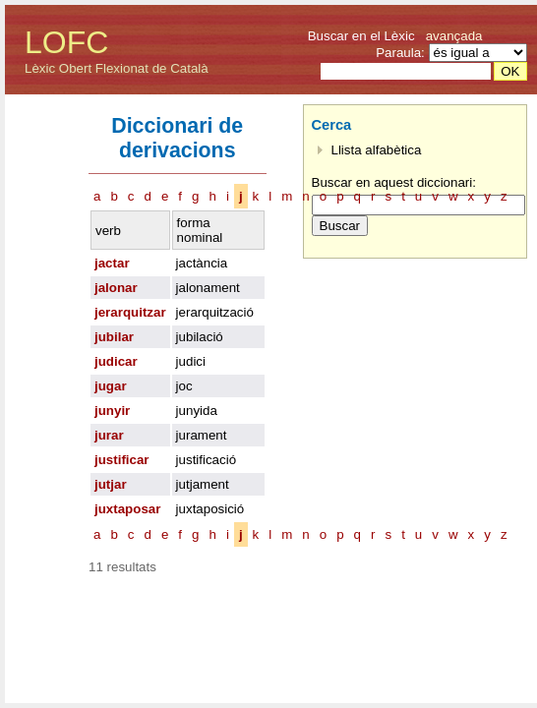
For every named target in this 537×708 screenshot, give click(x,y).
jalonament (208, 287)
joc (184, 386)
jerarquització (215, 312)
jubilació (199, 336)
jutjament (202, 484)
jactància (202, 263)
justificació (206, 459)
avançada (454, 36)
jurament (201, 435)
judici (191, 361)
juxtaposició (210, 509)
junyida (196, 410)
